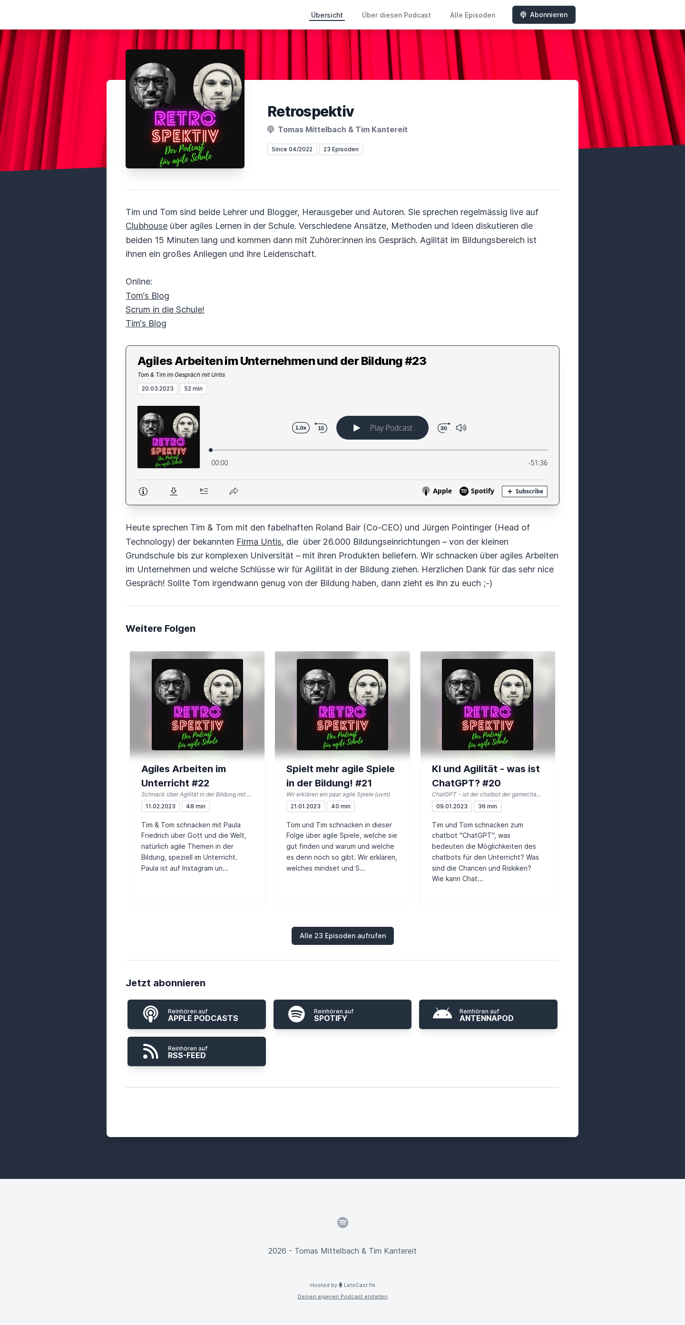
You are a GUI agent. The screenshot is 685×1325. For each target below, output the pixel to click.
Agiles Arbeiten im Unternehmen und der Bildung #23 (281, 361)
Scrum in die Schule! (165, 309)
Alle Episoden (472, 15)
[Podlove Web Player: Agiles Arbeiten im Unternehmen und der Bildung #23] (342, 449)
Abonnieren (544, 14)
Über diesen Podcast (396, 15)
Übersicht (327, 15)
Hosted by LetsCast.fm (342, 1285)
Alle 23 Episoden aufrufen (343, 936)
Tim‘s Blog (146, 323)
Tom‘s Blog (147, 296)
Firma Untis (259, 542)
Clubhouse (146, 226)
